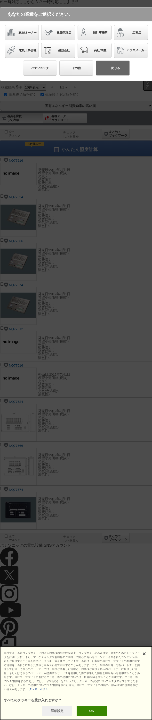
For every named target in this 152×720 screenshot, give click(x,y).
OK (91, 711)
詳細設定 (57, 711)
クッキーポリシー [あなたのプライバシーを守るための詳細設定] (39, 689)
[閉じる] (144, 654)
